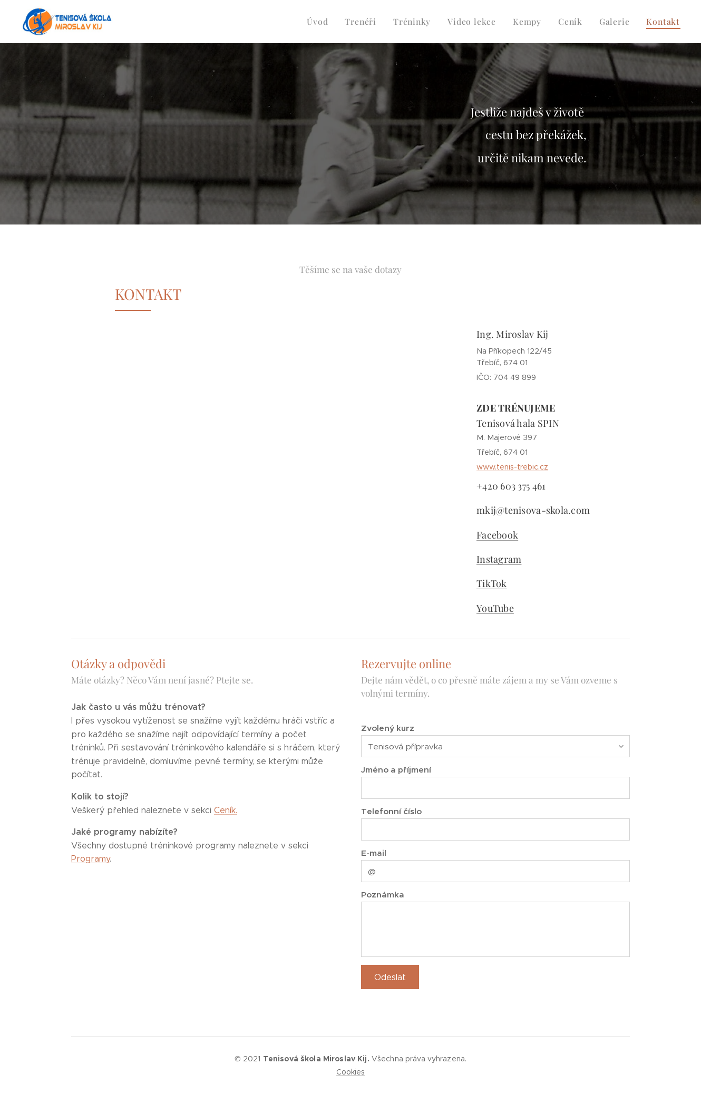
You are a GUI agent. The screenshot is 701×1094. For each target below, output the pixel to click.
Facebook (497, 535)
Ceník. (225, 810)
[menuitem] (329, 21)
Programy (90, 859)
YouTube (495, 608)
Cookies (350, 1072)
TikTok (491, 584)
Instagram (498, 559)
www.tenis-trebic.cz (512, 467)
